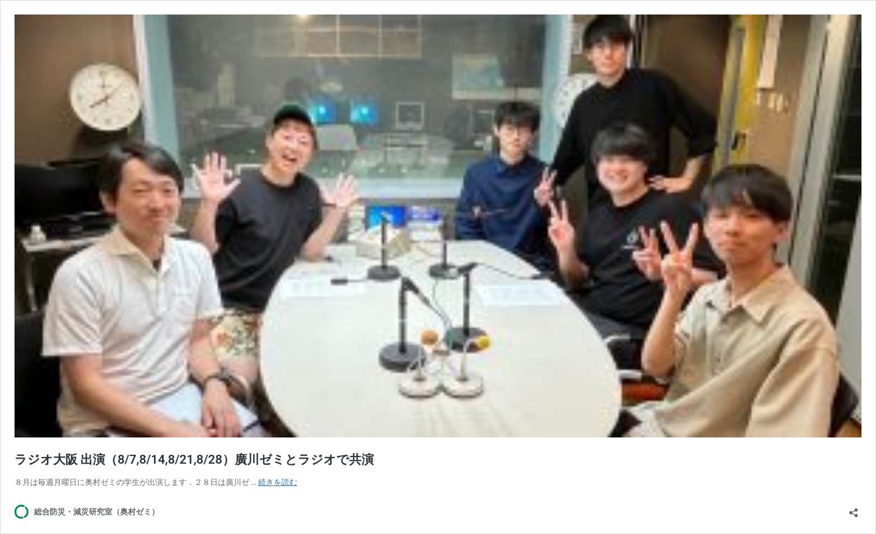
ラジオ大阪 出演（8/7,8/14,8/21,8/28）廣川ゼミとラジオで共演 (194, 459)
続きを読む (277, 482)
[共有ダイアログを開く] (853, 509)
